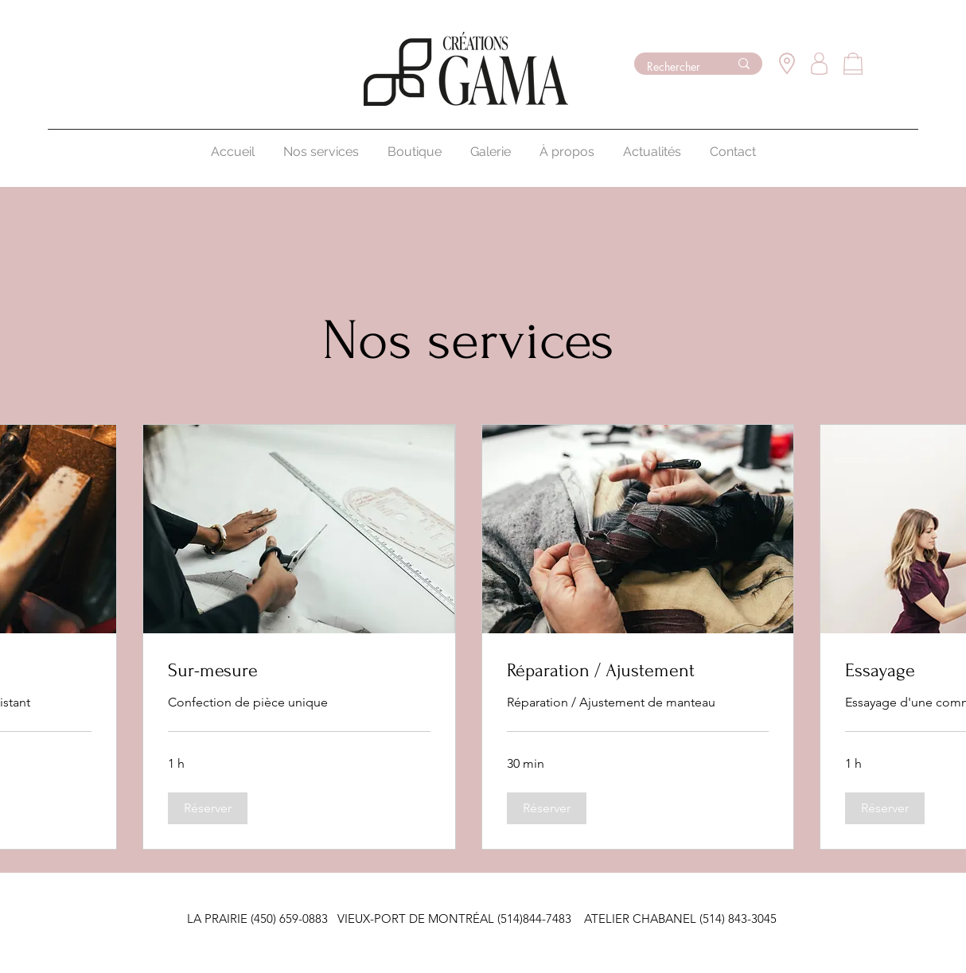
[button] (207, 808)
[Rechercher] (676, 67)
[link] (299, 670)
